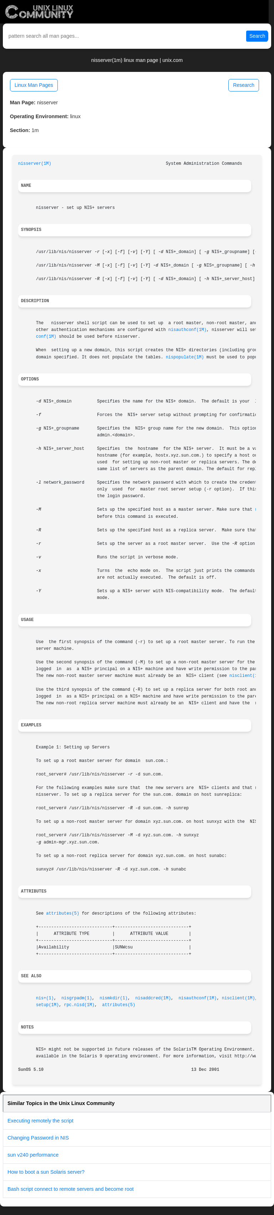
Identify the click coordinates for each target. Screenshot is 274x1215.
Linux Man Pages (34, 85)
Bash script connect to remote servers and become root (70, 1189)
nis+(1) (45, 998)
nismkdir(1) (114, 998)
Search (257, 36)
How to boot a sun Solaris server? (46, 1172)
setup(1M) (47, 1005)
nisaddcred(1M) (153, 998)
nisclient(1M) (246, 675)
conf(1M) (46, 336)
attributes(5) (62, 913)
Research (243, 85)
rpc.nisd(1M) (79, 1005)
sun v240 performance (33, 1155)
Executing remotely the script (40, 1121)
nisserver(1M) (34, 163)
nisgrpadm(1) (76, 998)
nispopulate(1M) (185, 357)
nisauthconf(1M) (187, 329)
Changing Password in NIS (38, 1138)
